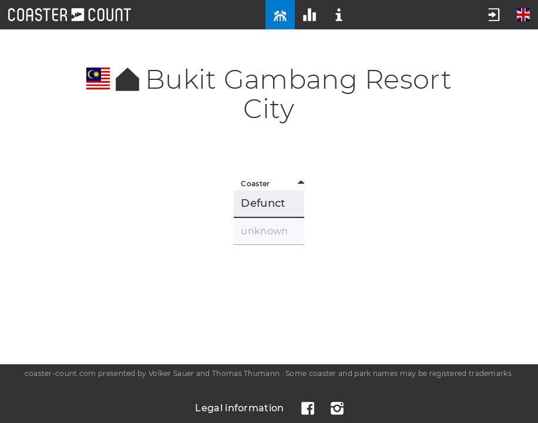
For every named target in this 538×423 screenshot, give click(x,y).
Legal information (239, 408)
